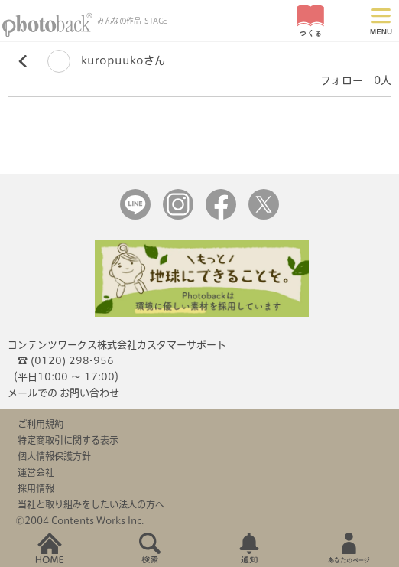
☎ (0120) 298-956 (66, 361)
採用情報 (36, 488)
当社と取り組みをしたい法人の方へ (91, 504)
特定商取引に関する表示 (68, 440)
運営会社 (36, 472)
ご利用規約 (40, 424)
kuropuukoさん (106, 61)
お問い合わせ (89, 393)
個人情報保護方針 (54, 456)
